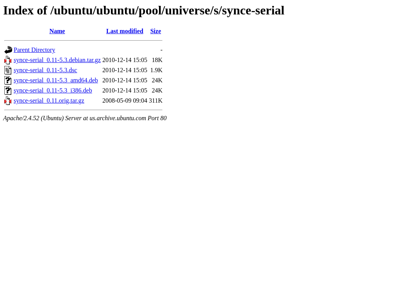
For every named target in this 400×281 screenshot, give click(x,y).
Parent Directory (34, 49)
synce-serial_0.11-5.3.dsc (45, 70)
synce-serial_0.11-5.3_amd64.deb (56, 80)
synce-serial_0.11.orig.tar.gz (49, 100)
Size (155, 31)
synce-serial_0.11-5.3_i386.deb (53, 90)
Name (57, 31)
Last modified (124, 31)
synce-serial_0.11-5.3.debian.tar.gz (57, 60)
